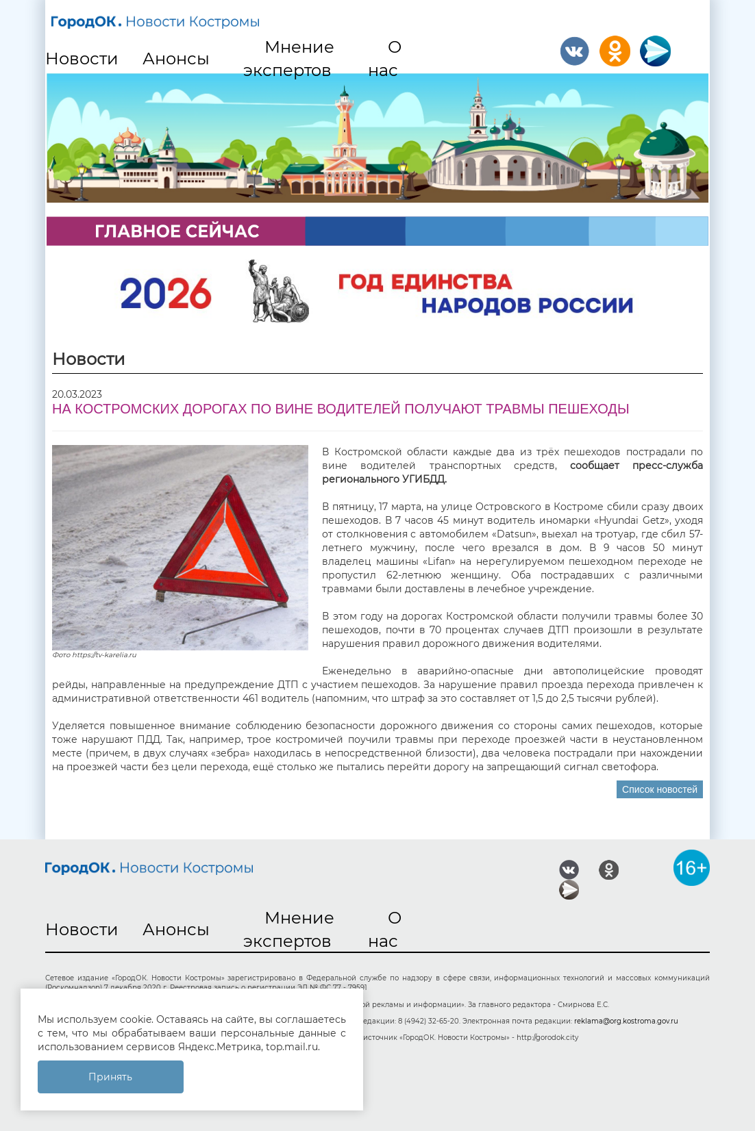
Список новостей (659, 789)
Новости (82, 58)
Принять (110, 1077)
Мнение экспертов (288, 58)
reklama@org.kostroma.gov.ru (626, 1021)
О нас (385, 58)
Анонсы (176, 58)
